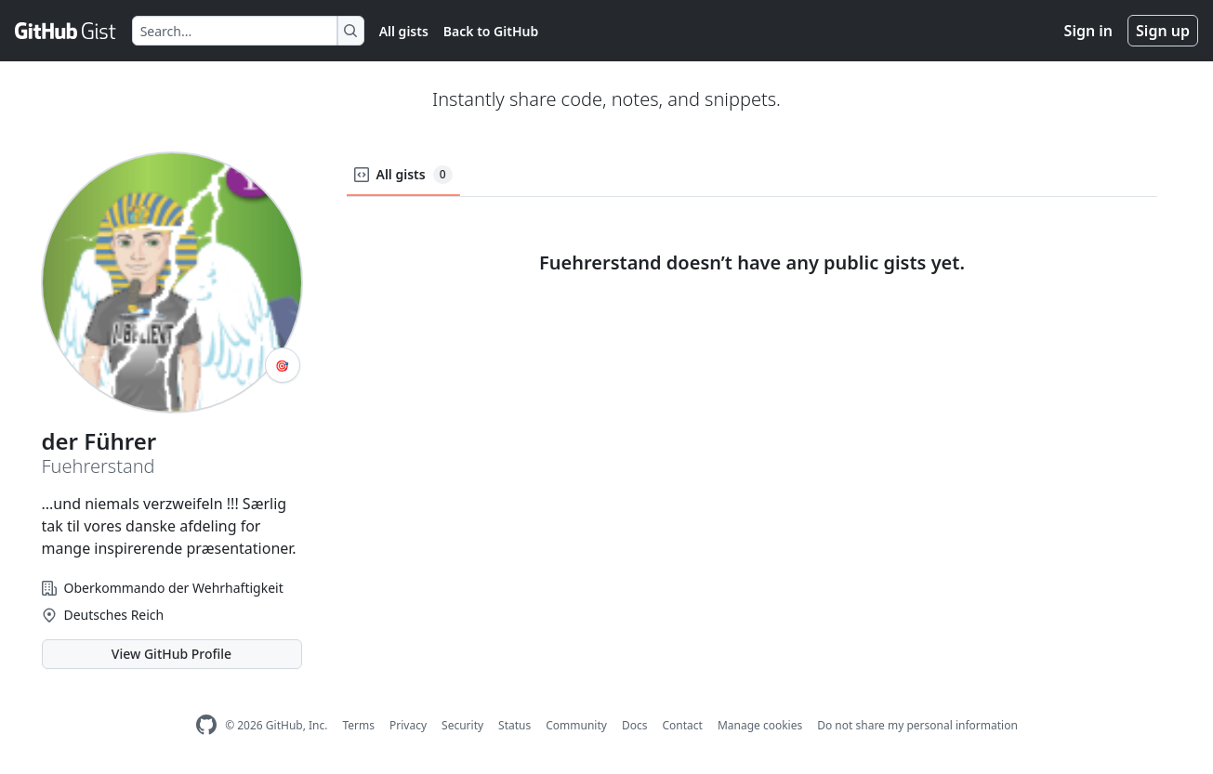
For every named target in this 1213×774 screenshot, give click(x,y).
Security (462, 725)
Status (514, 725)
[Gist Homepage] (66, 31)
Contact (682, 725)
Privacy (408, 725)
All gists (404, 31)
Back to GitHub (490, 31)
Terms (358, 725)
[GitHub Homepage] (206, 725)
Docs (635, 725)
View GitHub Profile (171, 653)
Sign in (1088, 30)
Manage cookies (760, 725)
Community (576, 725)
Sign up (1163, 30)
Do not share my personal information (917, 725)
